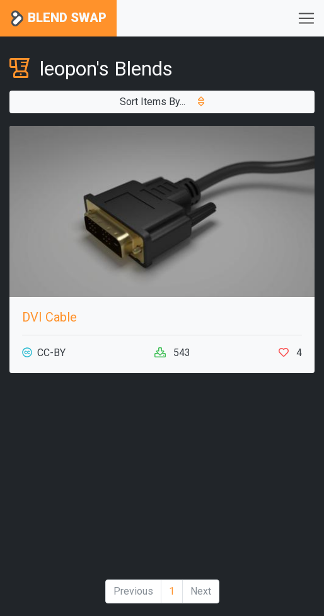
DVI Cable (49, 317)
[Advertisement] (162, 481)
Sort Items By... (162, 102)
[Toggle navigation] (306, 18)
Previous (133, 591)
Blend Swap (58, 18)
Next (200, 591)
